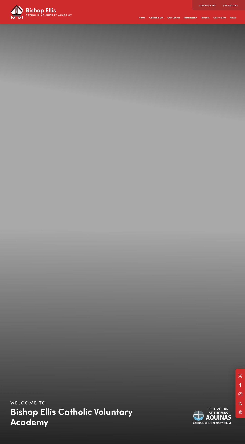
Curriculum (219, 17)
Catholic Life (156, 17)
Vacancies (230, 5)
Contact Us (207, 5)
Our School (173, 17)
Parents (205, 17)
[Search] (240, 403)
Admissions (190, 17)
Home (142, 17)
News (233, 17)
